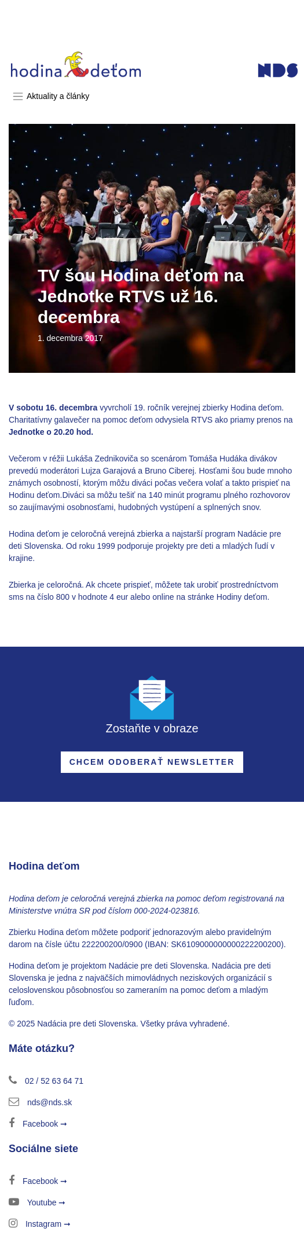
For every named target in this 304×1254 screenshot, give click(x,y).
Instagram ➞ (40, 1224)
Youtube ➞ (37, 1202)
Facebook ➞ (38, 1123)
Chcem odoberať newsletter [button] (152, 762)
